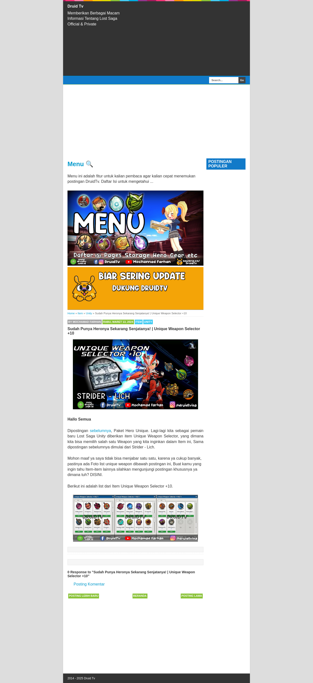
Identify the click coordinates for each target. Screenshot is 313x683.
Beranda (140, 595)
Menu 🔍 (80, 164)
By (84, 321)
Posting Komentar (89, 584)
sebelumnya (100, 431)
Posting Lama (191, 595)
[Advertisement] (188, 38)
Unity (148, 321)
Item (138, 321)
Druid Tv (75, 6)
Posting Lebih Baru (83, 595)
